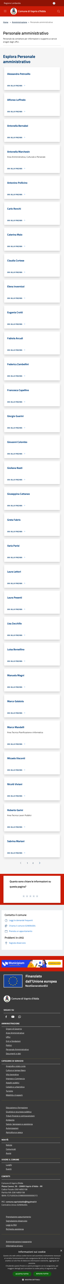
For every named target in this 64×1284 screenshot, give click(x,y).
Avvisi (8, 1153)
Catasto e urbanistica (15, 1086)
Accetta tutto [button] (22, 1274)
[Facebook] (6, 1016)
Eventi (9, 1168)
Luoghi (9, 1164)
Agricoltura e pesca (14, 1132)
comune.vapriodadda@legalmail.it (21, 1201)
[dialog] (32, 1266)
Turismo (9, 1090)
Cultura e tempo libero (15, 1070)
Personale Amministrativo (17, 1049)
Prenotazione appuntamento (18, 1216)
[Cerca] (58, 11)
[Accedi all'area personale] (54, 3)
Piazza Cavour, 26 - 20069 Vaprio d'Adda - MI (22, 1186)
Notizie (9, 1145)
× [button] (61, 1251)
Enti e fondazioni (13, 1041)
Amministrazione (19, 22)
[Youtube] (12, 1016)
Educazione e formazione (17, 1107)
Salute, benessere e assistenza (19, 1124)
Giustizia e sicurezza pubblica (18, 1111)
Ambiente (10, 1119)
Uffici (8, 1037)
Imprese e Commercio (15, 1078)
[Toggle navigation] (5, 11)
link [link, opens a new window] (55, 1268)
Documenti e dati (13, 1053)
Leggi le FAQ (11, 1224)
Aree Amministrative (15, 1032)
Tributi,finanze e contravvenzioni (20, 1115)
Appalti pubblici (12, 1082)
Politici (9, 1045)
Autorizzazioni (12, 1128)
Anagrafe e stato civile (15, 1066)
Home (5, 22)
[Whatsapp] (19, 1016)
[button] (32, 1279)
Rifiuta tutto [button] (42, 1274)
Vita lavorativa (12, 1074)
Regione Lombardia (12, 3)
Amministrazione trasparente (19, 1241)
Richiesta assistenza (15, 1229)
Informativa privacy (14, 1245)
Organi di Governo (14, 1028)
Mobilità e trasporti (14, 1095)
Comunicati (11, 1149)
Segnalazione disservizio (16, 1220)
